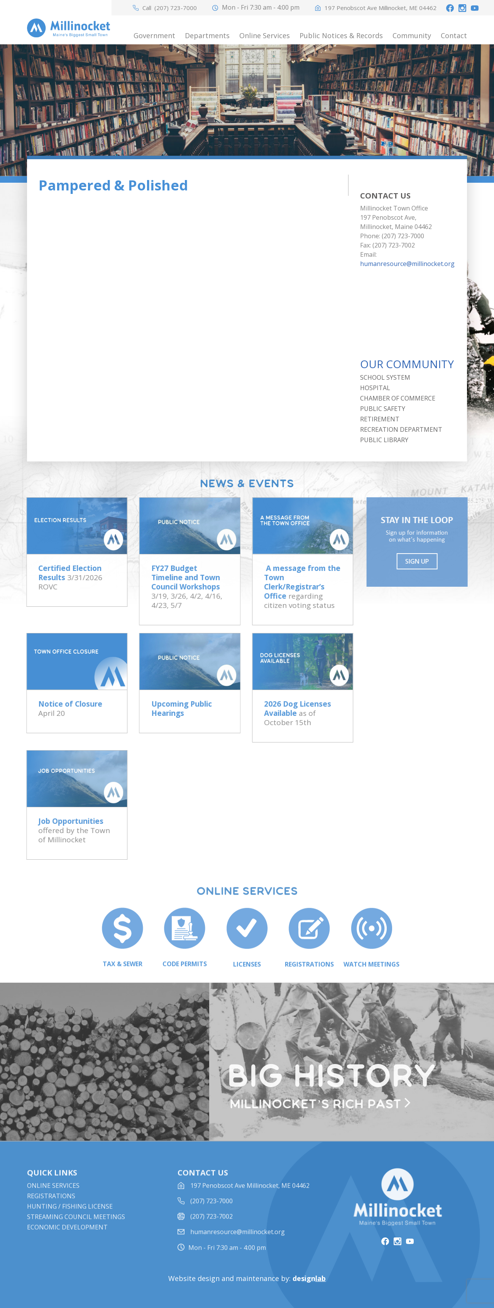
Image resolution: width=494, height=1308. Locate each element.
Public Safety (382, 408)
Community (411, 35)
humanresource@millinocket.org (407, 263)
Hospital (375, 388)
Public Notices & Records (341, 35)
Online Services (264, 35)
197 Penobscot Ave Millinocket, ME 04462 (380, 8)
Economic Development (67, 1236)
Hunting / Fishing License (70, 1215)
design (309, 1278)
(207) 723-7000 (175, 8)
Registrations (51, 1204)
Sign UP (421, 561)
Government (154, 35)
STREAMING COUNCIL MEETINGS (76, 1225)
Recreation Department (401, 429)
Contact (454, 35)
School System (385, 377)
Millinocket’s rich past (318, 1104)
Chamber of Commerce (397, 398)
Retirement (379, 419)
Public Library (384, 440)
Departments (207, 35)
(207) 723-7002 (211, 1225)
